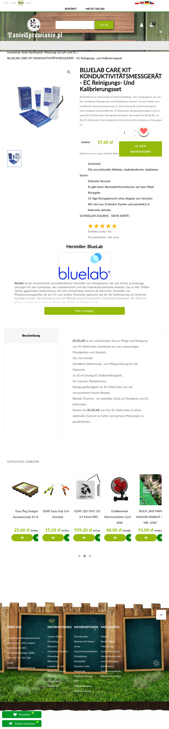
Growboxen (80, 656)
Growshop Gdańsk (57, 651)
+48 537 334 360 (94, 8)
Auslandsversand (110, 651)
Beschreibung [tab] (31, 335)
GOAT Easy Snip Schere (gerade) (58, 514)
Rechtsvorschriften (111, 676)
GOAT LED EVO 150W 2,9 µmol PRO (88, 514)
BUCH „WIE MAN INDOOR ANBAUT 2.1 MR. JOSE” (150, 516)
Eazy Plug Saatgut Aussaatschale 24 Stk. (26, 514)
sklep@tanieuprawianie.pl (21, 667)
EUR (13, 3)
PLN (21, 3)
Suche (104, 24)
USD (29, 3)
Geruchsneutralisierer (85, 651)
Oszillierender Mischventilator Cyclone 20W (119, 516)
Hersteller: (84, 246)
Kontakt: (71, 8)
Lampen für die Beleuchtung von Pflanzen (56, 671)
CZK (5, 3)
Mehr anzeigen (84, 311)
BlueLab (94, 246)
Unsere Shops (55, 636)
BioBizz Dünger (82, 690)
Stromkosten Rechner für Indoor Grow (84, 641)
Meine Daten (108, 646)
